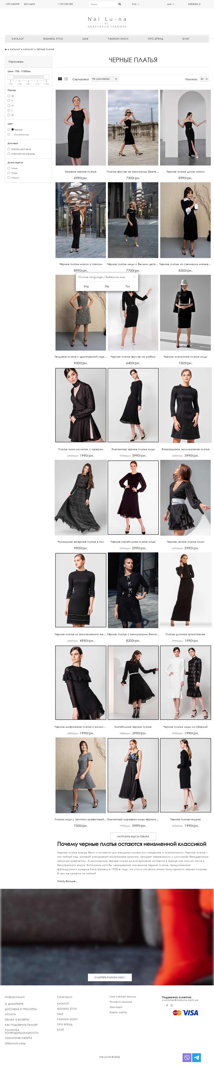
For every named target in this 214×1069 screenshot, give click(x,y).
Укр (107, 286)
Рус (128, 286)
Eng (86, 286)
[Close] (134, 277)
